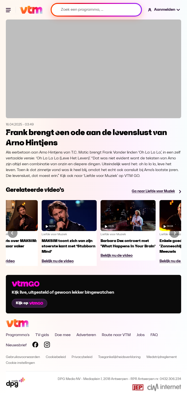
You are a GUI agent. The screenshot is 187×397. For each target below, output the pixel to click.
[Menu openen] (9, 10)
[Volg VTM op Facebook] (35, 345)
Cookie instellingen (20, 363)
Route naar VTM (116, 335)
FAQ (154, 335)
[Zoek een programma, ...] (96, 10)
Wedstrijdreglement (161, 357)
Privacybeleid (82, 357)
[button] (164, 10)
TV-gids (42, 335)
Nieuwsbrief (16, 345)
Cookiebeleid (56, 357)
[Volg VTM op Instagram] (47, 345)
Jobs (141, 335)
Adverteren (86, 335)
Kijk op (29, 303)
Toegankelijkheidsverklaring (119, 357)
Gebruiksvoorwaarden (23, 357)
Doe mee (63, 335)
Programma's (17, 335)
